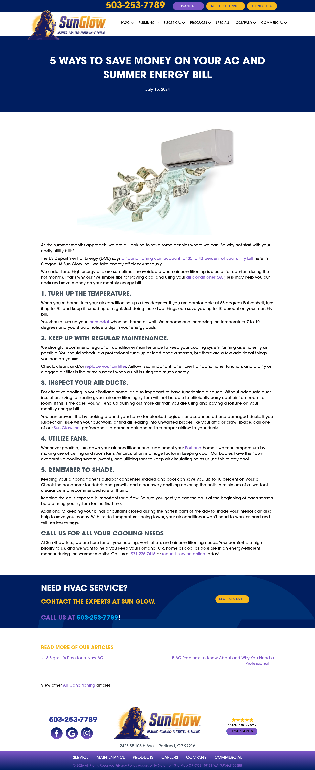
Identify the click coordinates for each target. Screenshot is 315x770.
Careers (169, 758)
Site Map (181, 765)
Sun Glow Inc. (67, 428)
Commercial (272, 23)
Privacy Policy (126, 765)
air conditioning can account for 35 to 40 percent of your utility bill (187, 259)
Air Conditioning (79, 686)
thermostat (98, 322)
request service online (183, 554)
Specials (223, 23)
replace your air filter (105, 367)
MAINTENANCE (110, 758)
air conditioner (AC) (206, 278)
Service (80, 758)
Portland (193, 448)
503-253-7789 (135, 6)
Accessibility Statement (155, 765)
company (196, 758)
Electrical (172, 23)
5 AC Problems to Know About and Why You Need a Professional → (223, 661)
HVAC (125, 23)
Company (244, 23)
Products (198, 23)
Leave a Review (242, 731)
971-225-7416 (143, 554)
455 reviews (247, 725)
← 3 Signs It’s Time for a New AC (72, 658)
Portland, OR (171, 746)
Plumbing (147, 23)
